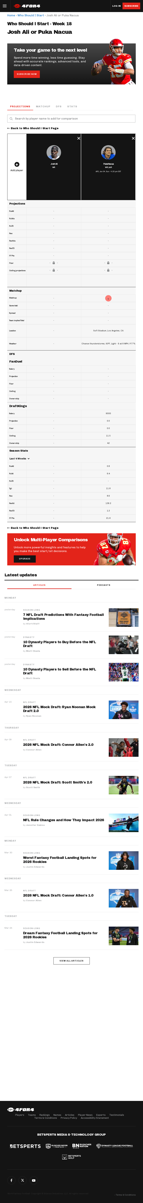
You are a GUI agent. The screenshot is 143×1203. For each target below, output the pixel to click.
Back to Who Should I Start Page (34, 128)
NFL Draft (29, 702)
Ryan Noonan (33, 716)
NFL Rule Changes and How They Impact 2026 (63, 820)
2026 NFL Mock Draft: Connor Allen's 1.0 (58, 895)
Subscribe (131, 6)
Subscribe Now (27, 74)
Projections (20, 106)
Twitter (22, 1180)
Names (57, 1115)
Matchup (43, 106)
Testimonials (116, 1115)
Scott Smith (33, 787)
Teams (32, 1115)
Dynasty (28, 637)
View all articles (72, 961)
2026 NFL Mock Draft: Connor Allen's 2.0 (58, 745)
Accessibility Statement (95, 1118)
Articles (39, 585)
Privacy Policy (69, 1118)
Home (11, 15)
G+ (33, 1180)
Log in (116, 6)
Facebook (11, 1180)
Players (19, 1115)
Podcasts (103, 585)
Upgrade (25, 559)
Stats (72, 106)
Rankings (44, 1115)
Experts (101, 1115)
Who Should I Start (31, 15)
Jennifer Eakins (35, 825)
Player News (85, 1115)
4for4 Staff (32, 624)
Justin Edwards (35, 867)
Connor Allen (34, 750)
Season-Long (31, 610)
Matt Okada (33, 651)
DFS (58, 106)
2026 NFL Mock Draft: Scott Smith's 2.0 (57, 782)
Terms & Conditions (45, 1118)
